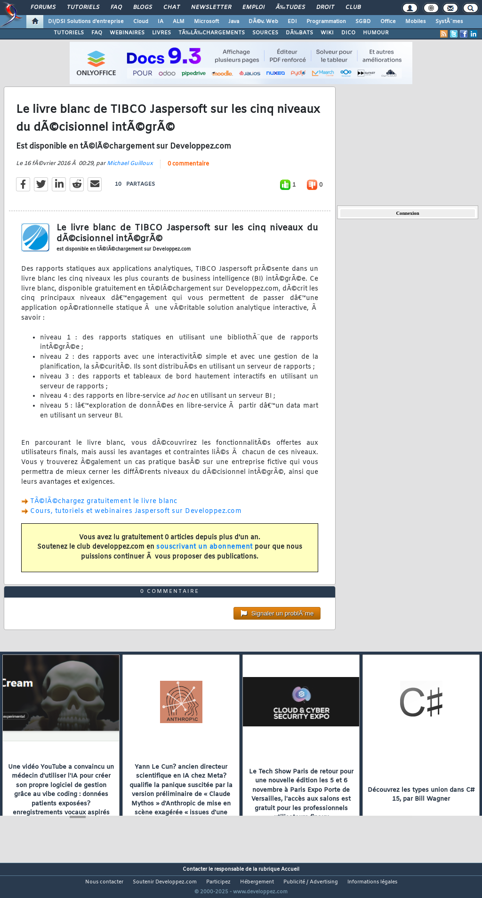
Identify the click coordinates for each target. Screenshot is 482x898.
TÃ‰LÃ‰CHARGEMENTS (211, 33)
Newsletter (211, 7)
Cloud (140, 21)
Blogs (142, 7)
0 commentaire (188, 169)
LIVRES (161, 33)
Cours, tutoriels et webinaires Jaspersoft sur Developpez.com (135, 517)
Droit (325, 7)
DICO (348, 33)
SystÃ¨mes (449, 21)
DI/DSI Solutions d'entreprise (86, 21)
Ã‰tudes (290, 7)
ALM (179, 21)
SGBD (363, 21)
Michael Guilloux (130, 169)
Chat (171, 7)
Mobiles (415, 21)
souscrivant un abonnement (204, 553)
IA (160, 21)
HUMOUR (376, 33)
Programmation (326, 21)
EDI (292, 21)
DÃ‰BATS (299, 33)
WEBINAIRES (127, 33)
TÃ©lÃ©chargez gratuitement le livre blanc (103, 507)
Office (388, 21)
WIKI (327, 33)
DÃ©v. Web (263, 21)
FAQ (116, 7)
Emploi (253, 7)
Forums (43, 7)
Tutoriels (83, 7)
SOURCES (265, 33)
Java (233, 21)
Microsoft (206, 21)
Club (353, 7)
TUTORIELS (69, 33)
